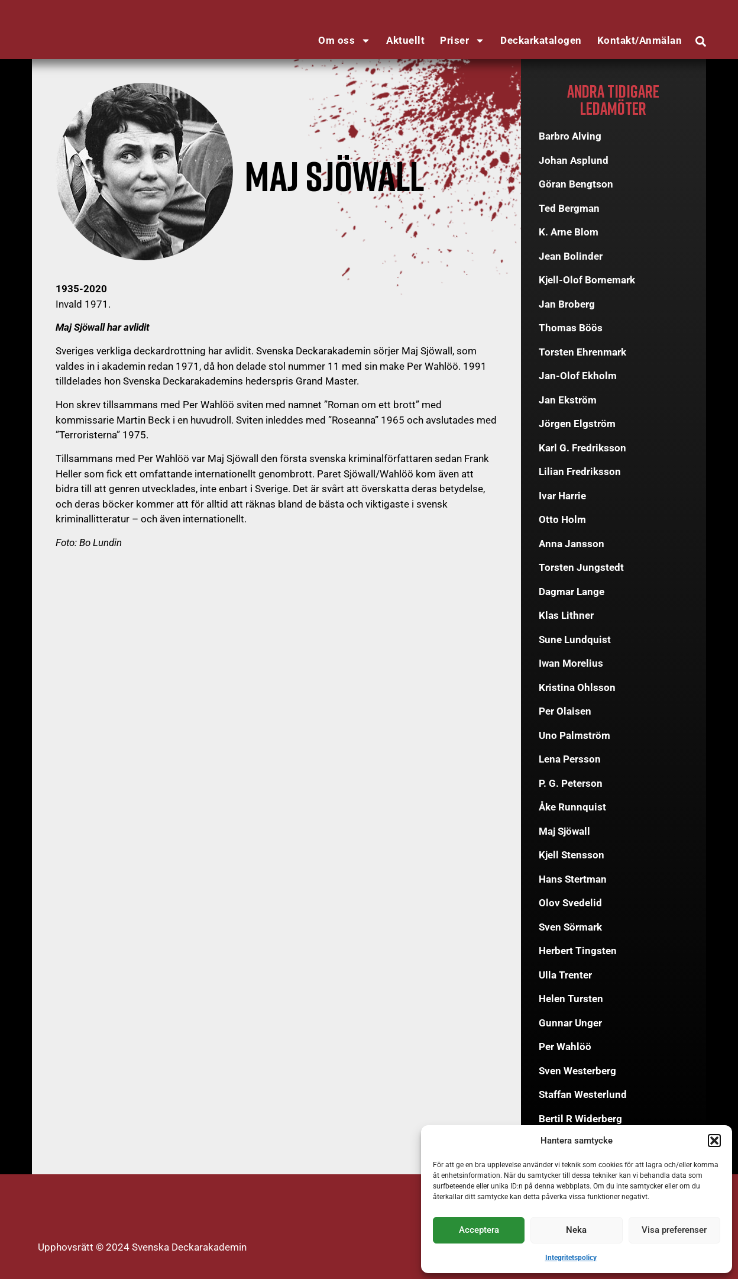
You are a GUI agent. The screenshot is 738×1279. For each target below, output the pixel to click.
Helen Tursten (571, 999)
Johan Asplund (573, 160)
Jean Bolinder (571, 256)
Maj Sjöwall (564, 831)
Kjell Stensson (571, 855)
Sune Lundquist (575, 639)
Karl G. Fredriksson (582, 448)
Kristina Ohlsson (577, 687)
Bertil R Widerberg (580, 1119)
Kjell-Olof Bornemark (587, 280)
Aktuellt (405, 40)
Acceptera (479, 1230)
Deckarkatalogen (541, 40)
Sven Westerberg (577, 1071)
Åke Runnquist (572, 807)
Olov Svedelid (570, 903)
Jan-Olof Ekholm (578, 376)
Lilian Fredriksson (580, 471)
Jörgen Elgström (577, 423)
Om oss (344, 40)
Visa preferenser (674, 1230)
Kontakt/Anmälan (639, 40)
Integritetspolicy (571, 1258)
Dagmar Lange (571, 591)
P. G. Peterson (571, 783)
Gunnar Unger (570, 1023)
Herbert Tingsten (578, 951)
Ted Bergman (569, 208)
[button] (714, 1140)
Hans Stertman (573, 879)
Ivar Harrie (562, 496)
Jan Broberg (567, 304)
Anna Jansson (571, 544)
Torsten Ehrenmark (582, 352)
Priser (462, 40)
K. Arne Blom (568, 232)
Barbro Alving (570, 136)
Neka (576, 1230)
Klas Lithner (566, 615)
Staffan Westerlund (583, 1094)
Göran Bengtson (576, 184)
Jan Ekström (568, 400)
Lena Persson (570, 759)
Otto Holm (562, 519)
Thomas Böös (571, 328)
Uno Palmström (574, 735)
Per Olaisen (565, 711)
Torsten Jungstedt (581, 567)
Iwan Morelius (571, 663)
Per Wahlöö (565, 1046)
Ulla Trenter (565, 975)
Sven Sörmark (570, 927)
